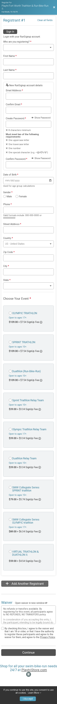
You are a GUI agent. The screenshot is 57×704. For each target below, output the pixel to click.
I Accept (28, 698)
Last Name (9, 70)
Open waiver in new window (31, 602)
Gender (7, 192)
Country (8, 238)
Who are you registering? (17, 41)
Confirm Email (14, 104)
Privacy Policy (47, 637)
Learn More (33, 693)
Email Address (14, 90)
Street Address (12, 224)
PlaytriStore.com (34, 670)
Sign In (10, 31)
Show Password (40, 117)
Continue (28, 652)
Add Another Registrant (25, 584)
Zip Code (9, 252)
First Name (10, 56)
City (6, 266)
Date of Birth (10, 174)
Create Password (16, 118)
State (6, 280)
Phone (7, 204)
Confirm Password (16, 159)
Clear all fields (45, 20)
